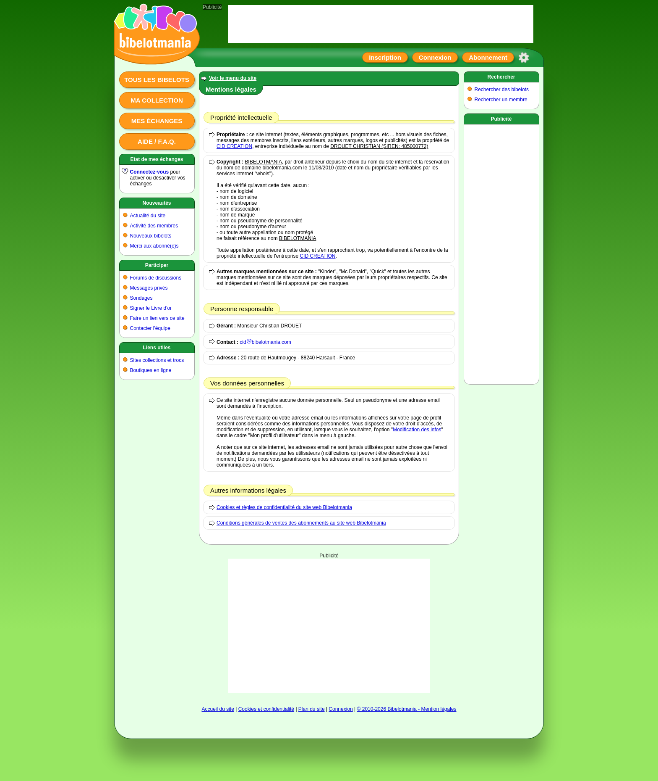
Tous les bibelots (156, 79)
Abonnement (488, 57)
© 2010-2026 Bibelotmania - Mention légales (407, 709)
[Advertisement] (329, 626)
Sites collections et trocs (157, 360)
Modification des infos (417, 430)
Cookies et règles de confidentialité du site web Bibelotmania (284, 507)
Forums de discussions (156, 278)
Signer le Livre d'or (151, 308)
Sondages (141, 298)
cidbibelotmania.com (265, 342)
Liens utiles (156, 348)
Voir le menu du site (232, 78)
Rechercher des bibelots (502, 89)
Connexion (435, 57)
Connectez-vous (149, 172)
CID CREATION (234, 146)
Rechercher (501, 77)
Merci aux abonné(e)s (154, 246)
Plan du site (311, 709)
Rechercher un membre (501, 100)
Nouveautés (156, 203)
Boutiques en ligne (151, 370)
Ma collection (157, 100)
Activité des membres (154, 226)
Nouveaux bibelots (151, 236)
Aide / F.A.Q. (157, 141)
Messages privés (149, 288)
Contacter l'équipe (150, 328)
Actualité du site (148, 216)
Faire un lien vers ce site (157, 318)
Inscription (385, 57)
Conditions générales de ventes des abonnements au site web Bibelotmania (301, 523)
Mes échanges (157, 120)
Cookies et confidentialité (266, 709)
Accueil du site (217, 709)
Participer (156, 265)
